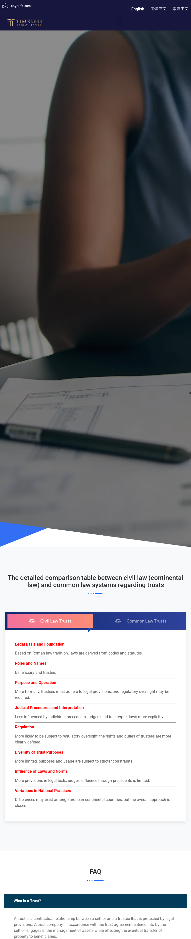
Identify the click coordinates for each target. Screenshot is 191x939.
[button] (119, 21)
